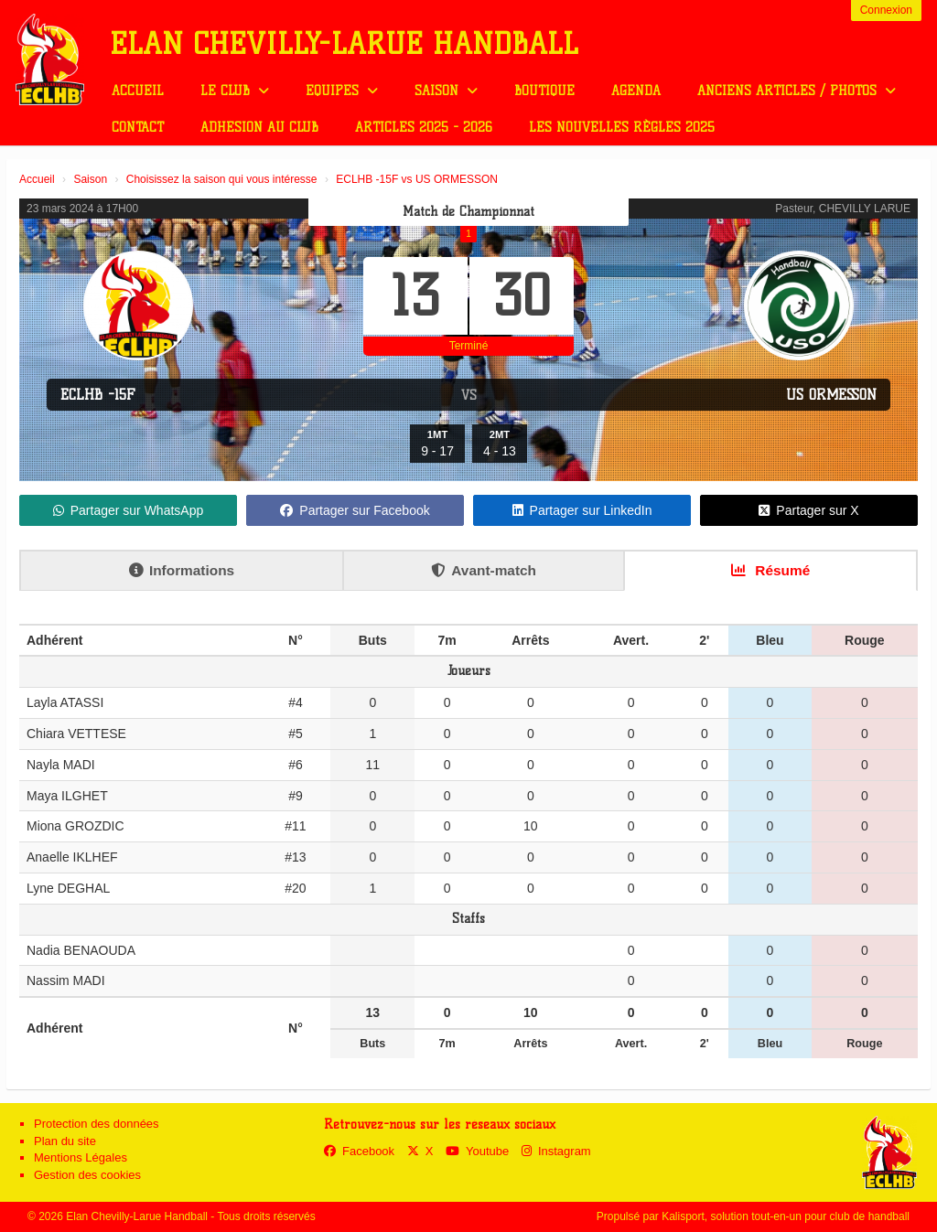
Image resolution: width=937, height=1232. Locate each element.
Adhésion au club (259, 127)
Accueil (138, 91)
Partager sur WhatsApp (128, 510)
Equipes (342, 91)
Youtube (477, 1151)
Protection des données (96, 1123)
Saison (446, 91)
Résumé (770, 570)
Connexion (886, 10)
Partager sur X (808, 510)
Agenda (636, 91)
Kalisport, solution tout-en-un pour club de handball (786, 1216)
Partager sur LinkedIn (582, 510)
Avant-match (483, 570)
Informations (181, 570)
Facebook (359, 1151)
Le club (234, 91)
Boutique (544, 91)
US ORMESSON (831, 394)
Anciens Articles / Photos (796, 91)
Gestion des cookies (87, 1175)
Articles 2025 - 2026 (423, 127)
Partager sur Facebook (354, 510)
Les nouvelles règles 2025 (622, 127)
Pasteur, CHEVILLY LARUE (842, 208)
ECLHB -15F (97, 394)
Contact (138, 127)
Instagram (556, 1151)
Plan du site (65, 1141)
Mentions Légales (80, 1157)
